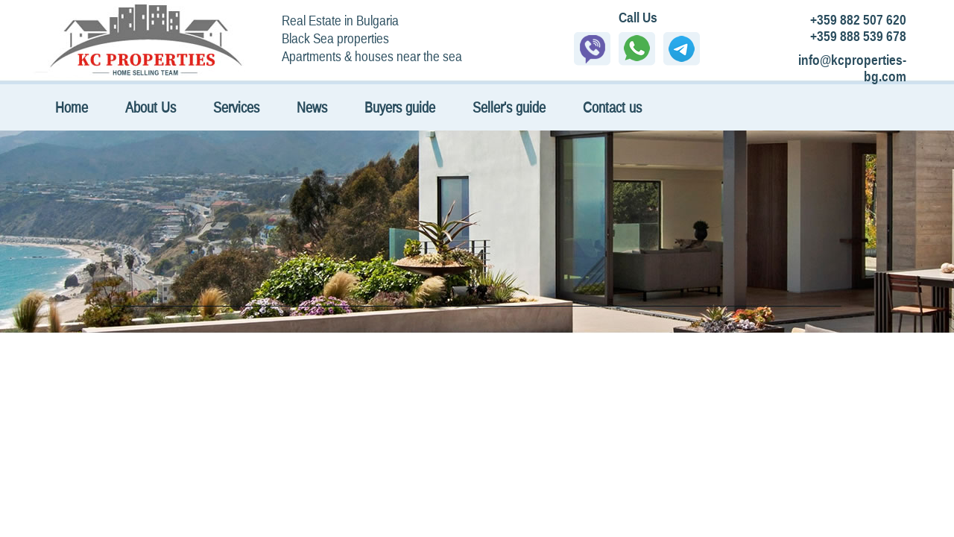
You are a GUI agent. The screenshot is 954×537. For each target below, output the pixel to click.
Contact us (612, 107)
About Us (150, 107)
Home (71, 107)
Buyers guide (399, 107)
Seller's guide (509, 107)
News (312, 107)
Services (236, 107)
